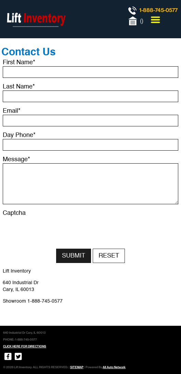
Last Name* (19, 87)
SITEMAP (76, 367)
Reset (109, 256)
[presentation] (55, 230)
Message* (16, 159)
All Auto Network (114, 367)
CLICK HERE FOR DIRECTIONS (24, 346)
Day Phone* (19, 135)
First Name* (19, 62)
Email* (12, 111)
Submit (73, 256)
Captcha (14, 213)
